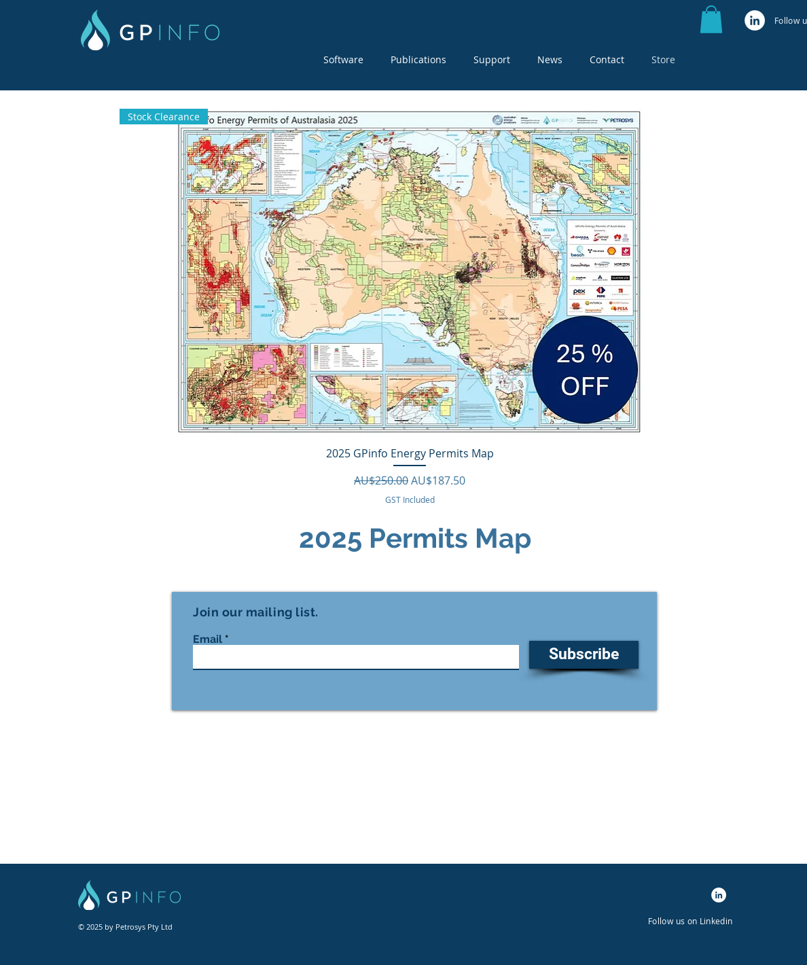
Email (207, 639)
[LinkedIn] (755, 20)
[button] (343, 59)
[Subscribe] (584, 655)
